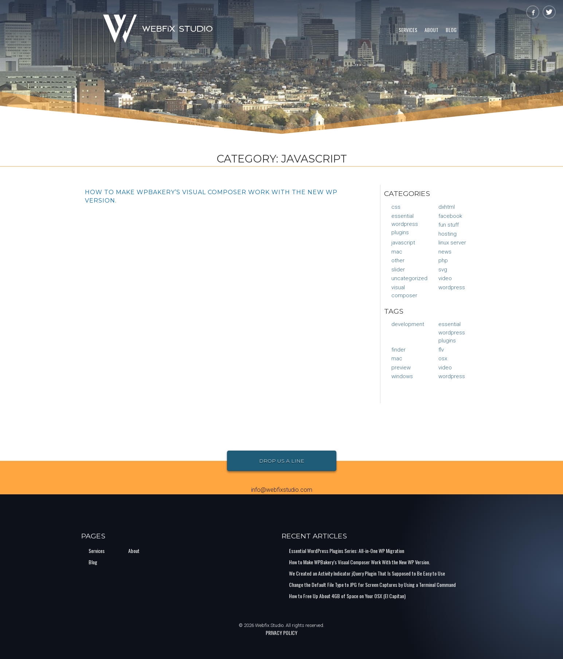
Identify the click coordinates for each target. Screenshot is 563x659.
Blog (451, 30)
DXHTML (446, 207)
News (444, 251)
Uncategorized (409, 278)
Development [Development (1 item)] (407, 324)
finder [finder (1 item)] (398, 349)
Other (397, 260)
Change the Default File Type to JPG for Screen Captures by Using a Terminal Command (372, 584)
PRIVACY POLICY (281, 632)
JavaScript (403, 242)
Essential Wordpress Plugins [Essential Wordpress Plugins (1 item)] (451, 332)
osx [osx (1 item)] (442, 358)
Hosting (447, 234)
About (431, 30)
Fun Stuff (448, 224)
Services (408, 30)
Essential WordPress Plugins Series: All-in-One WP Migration (346, 550)
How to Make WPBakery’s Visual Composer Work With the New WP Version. (359, 562)
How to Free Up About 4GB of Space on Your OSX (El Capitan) (347, 596)
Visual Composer (404, 291)
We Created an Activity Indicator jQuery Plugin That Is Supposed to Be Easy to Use (367, 573)
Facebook (450, 216)
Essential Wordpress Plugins (404, 224)
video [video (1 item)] (445, 367)
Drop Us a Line (281, 461)
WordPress (451, 287)
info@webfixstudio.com (281, 489)
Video (445, 278)
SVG (442, 269)
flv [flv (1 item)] (441, 349)
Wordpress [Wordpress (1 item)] (451, 376)
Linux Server (452, 242)
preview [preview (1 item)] (401, 367)
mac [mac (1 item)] (396, 358)
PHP (443, 260)
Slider (398, 269)
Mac (396, 251)
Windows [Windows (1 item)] (402, 376)
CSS (395, 207)
